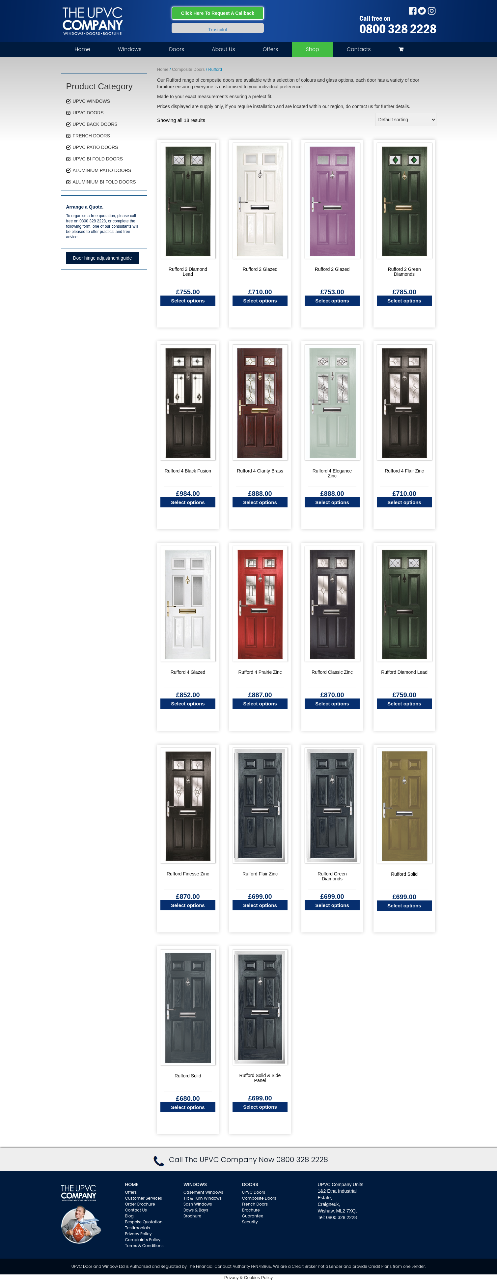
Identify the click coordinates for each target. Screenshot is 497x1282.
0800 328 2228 (397, 28)
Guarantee (252, 1216)
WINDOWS (195, 1184)
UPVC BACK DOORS (95, 124)
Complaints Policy (143, 1239)
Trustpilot (217, 29)
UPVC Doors (253, 1192)
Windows (129, 49)
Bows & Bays (195, 1210)
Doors (176, 49)
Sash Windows (197, 1204)
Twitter (422, 11)
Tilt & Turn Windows (202, 1198)
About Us (223, 49)
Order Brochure (140, 1204)
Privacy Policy (138, 1234)
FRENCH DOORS (91, 135)
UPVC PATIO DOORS (95, 147)
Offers (270, 49)
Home (82, 49)
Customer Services (143, 1198)
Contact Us (136, 1210)
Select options (188, 300)
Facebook (412, 11)
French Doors (255, 1204)
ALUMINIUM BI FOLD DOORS (104, 182)
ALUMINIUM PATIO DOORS (102, 170)
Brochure (192, 1216)
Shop (312, 49)
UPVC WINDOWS (91, 101)
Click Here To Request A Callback (217, 13)
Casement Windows (203, 1192)
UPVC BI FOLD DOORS (98, 158)
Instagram (432, 11)
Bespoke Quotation (144, 1222)
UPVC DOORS (88, 112)
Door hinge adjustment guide (102, 258)
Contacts (359, 49)
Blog (129, 1216)
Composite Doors (188, 69)
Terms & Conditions (144, 1245)
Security (250, 1222)
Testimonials (137, 1228)
